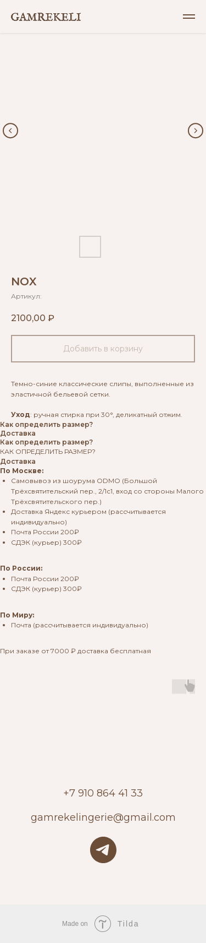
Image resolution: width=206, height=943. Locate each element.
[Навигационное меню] (189, 16)
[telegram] (103, 850)
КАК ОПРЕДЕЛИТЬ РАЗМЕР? (48, 451)
